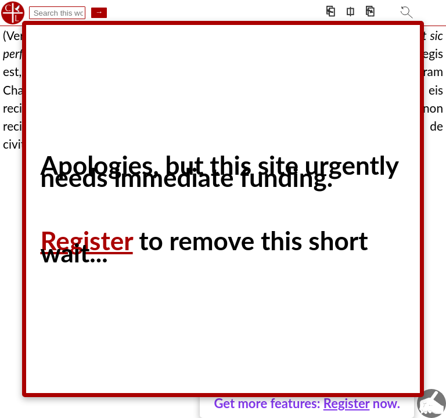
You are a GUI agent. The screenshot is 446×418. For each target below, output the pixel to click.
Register (346, 403)
